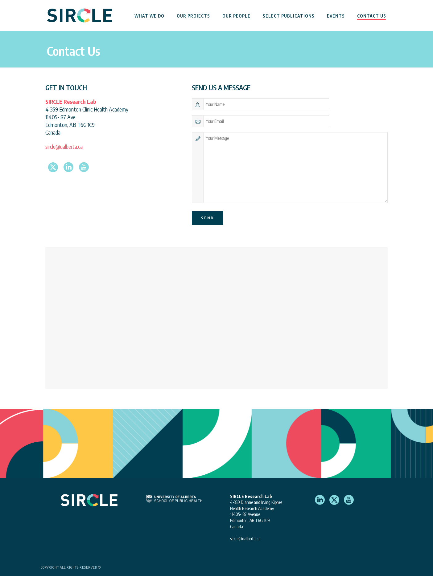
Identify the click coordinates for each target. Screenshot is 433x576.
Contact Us (371, 15)
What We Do (149, 15)
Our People (236, 15)
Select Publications (289, 15)
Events (336, 15)
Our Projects (193, 15)
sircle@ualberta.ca (64, 146)
